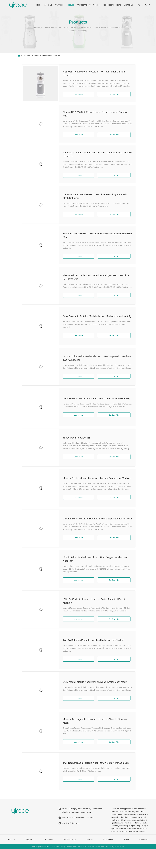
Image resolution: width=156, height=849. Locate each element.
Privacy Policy (44, 846)
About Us (48, 5)
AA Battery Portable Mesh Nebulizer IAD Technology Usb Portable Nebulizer (94, 154)
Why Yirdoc (59, 5)
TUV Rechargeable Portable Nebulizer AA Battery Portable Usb (93, 763)
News (118, 5)
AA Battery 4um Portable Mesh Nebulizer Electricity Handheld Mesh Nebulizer (92, 196)
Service (96, 5)
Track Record (107, 5)
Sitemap (35, 846)
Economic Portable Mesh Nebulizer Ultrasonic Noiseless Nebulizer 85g (94, 235)
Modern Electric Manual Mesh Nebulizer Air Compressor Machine (94, 478)
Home (38, 5)
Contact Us (128, 5)
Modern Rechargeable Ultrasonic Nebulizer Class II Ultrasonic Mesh (92, 721)
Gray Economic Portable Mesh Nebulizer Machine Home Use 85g (94, 316)
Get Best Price (111, 94)
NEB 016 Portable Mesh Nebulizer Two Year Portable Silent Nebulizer (91, 73)
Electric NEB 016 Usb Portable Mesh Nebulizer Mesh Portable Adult (92, 114)
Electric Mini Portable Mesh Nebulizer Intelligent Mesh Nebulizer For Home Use (93, 277)
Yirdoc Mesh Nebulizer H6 (73, 437)
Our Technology (83, 5)
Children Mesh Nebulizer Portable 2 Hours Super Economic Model (94, 518)
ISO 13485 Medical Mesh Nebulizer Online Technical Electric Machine (91, 601)
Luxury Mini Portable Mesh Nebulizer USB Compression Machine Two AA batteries (94, 358)
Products (70, 5)
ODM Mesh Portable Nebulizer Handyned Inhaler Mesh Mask (92, 682)
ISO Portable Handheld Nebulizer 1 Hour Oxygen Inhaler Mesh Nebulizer (92, 559)
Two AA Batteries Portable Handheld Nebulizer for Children (90, 640)
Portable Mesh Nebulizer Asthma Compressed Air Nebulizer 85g (93, 398)
